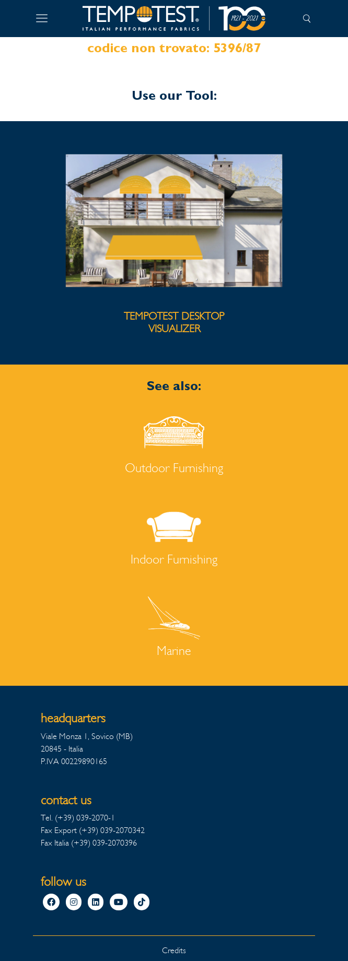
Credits (174, 950)
